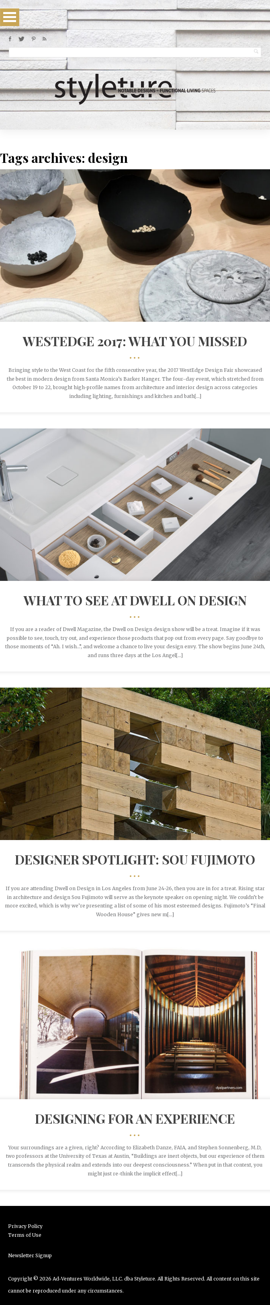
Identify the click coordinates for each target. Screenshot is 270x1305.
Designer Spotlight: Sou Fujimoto (135, 859)
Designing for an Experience (135, 1118)
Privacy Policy (25, 1226)
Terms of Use (24, 1235)
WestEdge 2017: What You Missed (135, 340)
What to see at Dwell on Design (135, 600)
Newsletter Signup (30, 1255)
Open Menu (9, 17)
